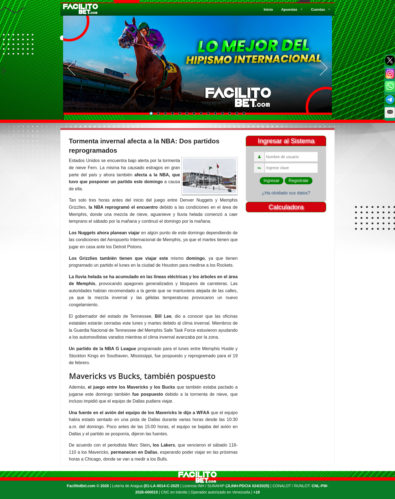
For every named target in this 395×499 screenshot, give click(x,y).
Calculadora (286, 207)
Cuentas (318, 9)
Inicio (268, 9)
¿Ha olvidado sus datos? (286, 193)
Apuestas (289, 9)
